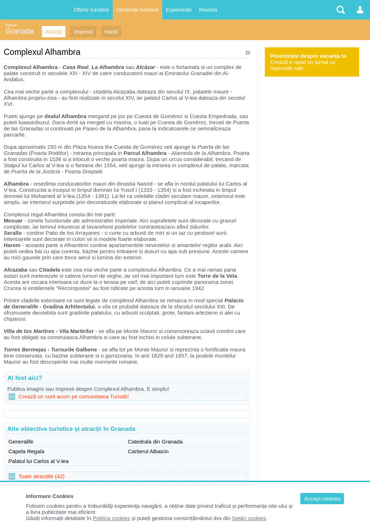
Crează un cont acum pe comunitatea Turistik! (73, 396)
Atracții (54, 32)
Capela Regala (26, 451)
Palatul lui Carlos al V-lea (38, 461)
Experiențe (179, 10)
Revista (208, 10)
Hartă (111, 32)
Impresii (83, 32)
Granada (19, 31)
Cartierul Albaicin (148, 451)
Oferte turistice (91, 10)
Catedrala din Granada (155, 441)
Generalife (20, 441)
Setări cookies (249, 518)
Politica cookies (111, 518)
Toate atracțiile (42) (41, 476)
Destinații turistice (137, 10)
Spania (11, 25)
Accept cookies (322, 499)
